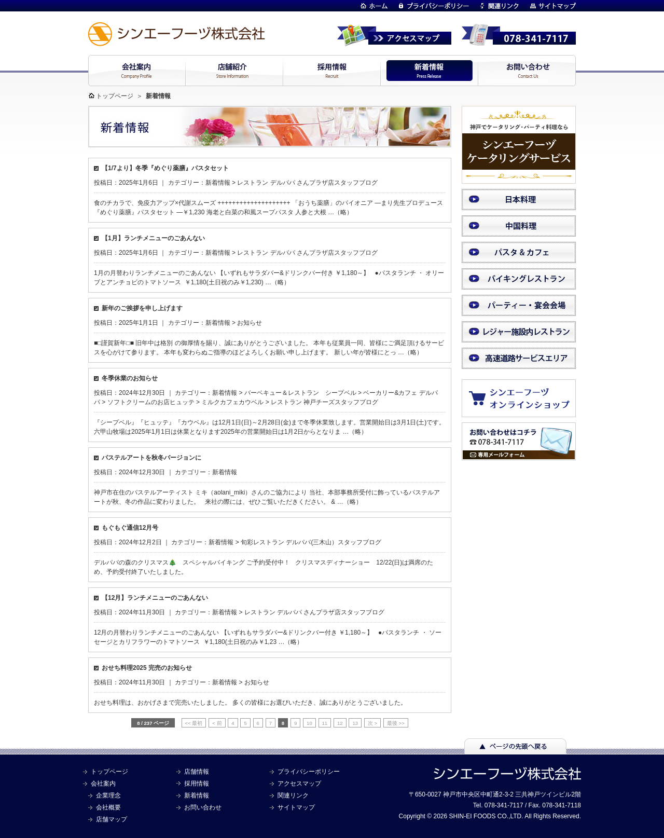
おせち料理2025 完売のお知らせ (147, 667)
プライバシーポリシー (309, 771)
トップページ (114, 96)
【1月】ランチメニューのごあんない (153, 238)
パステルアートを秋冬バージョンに (151, 457)
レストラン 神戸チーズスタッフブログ (324, 402)
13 (355, 723)
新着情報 (217, 182)
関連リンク (293, 795)
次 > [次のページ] (372, 723)
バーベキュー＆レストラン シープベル (300, 392)
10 (309, 723)
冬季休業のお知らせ (130, 378)
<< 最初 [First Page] (194, 723)
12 (340, 723)
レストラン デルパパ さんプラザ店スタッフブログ (307, 182)
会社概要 (108, 807)
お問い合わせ (203, 807)
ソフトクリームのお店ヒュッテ (151, 402)
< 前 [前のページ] (217, 723)
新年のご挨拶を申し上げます (142, 308)
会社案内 (103, 783)
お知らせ (249, 322)
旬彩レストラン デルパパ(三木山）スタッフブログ (311, 542)
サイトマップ (296, 807)
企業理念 (108, 795)
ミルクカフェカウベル (232, 402)
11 (325, 723)
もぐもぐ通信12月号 (133, 527)
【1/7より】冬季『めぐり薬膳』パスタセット (165, 168)
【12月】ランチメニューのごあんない (155, 597)
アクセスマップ (299, 783)
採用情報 (196, 783)
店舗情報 (196, 771)
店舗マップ (111, 819)
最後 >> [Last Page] (396, 723)
